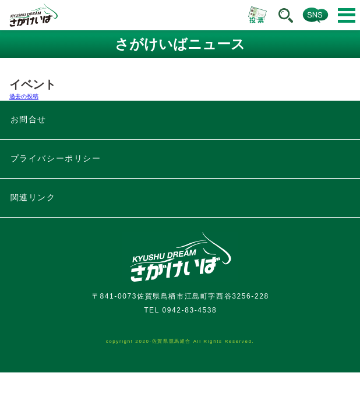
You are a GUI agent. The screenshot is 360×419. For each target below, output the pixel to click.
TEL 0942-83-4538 (180, 310)
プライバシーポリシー (55, 158)
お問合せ (28, 119)
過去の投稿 (23, 96)
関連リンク (33, 197)
